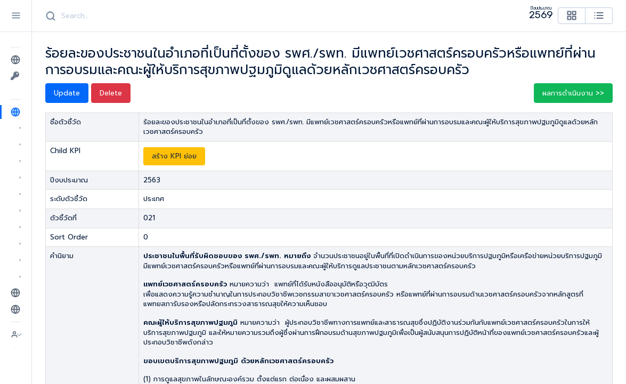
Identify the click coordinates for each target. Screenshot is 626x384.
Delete (111, 93)
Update (67, 93)
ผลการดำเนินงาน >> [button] (573, 93)
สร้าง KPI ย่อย (174, 156)
